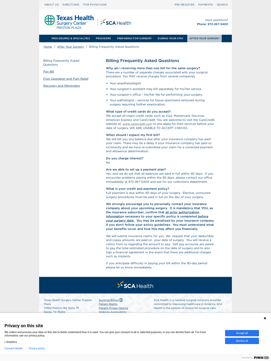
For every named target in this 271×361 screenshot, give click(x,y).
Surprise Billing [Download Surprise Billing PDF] (111, 302)
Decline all (242, 340)
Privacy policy (37, 348)
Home (48, 46)
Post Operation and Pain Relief (66, 79)
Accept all (242, 333)
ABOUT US (51, 4)
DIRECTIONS (70, 4)
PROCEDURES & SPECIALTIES (71, 38)
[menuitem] (51, 4)
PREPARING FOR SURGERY (134, 38)
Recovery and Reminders (62, 85)
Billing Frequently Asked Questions (62, 63)
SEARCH (222, 4)
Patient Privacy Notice (113, 310)
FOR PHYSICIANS (95, 4)
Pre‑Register (184, 4)
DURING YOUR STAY (170, 38)
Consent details (14, 348)
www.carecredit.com (155, 124)
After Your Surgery (70, 46)
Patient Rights (108, 306)
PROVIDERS (103, 38)
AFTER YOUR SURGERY (205, 38)
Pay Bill (49, 72)
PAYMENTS (205, 4)
